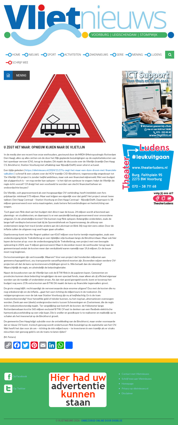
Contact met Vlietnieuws (135, 373)
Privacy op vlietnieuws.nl (135, 388)
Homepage (128, 383)
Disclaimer (127, 393)
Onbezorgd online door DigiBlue (101, 420)
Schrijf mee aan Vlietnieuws (137, 378)
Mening (21, 75)
